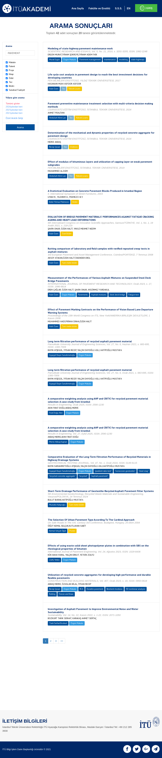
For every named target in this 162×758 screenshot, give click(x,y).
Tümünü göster (13, 103)
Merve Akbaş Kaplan (58, 442)
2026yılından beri (14, 106)
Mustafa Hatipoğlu (57, 504)
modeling (123, 59)
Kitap (11, 74)
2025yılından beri (14, 109)
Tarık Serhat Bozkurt (58, 623)
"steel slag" (144, 471)
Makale (12, 62)
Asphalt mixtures (98, 294)
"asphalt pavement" (99, 476)
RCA (81, 589)
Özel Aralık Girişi (14, 118)
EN (128, 8)
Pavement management (90, 59)
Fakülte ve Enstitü (99, 8)
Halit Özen (53, 88)
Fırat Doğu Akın (56, 412)
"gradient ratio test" (103, 471)
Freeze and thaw (66, 594)
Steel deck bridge (117, 294)
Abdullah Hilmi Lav (57, 117)
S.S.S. (118, 8)
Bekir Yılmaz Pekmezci (59, 202)
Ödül (11, 78)
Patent (12, 66)
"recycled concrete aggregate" (62, 476)
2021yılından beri (14, 113)
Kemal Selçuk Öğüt (57, 530)
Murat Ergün (54, 59)
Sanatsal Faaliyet (17, 89)
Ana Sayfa (78, 8)
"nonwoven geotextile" (125, 471)
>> (61, 641)
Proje (11, 70)
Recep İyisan (54, 147)
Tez (10, 82)
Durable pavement (95, 589)
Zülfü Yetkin (54, 559)
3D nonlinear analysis (135, 589)
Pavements (83, 294)
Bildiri (11, 86)
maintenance (110, 59)
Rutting (52, 594)
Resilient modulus (114, 589)
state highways (137, 59)
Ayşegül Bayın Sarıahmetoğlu (62, 355)
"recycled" (83, 476)
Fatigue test (133, 294)
